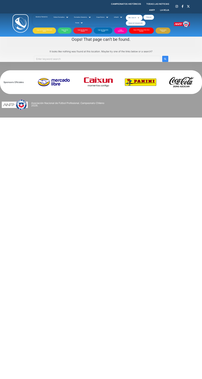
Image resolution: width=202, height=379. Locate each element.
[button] (134, 18)
